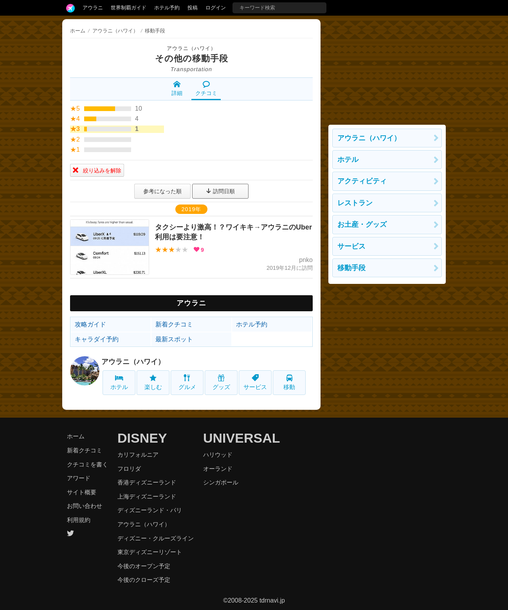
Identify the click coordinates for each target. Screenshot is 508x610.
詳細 (176, 88)
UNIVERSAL (241, 438)
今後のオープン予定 (143, 566)
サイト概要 (81, 492)
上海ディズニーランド (146, 496)
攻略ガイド (90, 324)
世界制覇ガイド (128, 8)
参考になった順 (162, 191)
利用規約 (78, 520)
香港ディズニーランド (146, 482)
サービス (255, 382)
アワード (78, 478)
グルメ (187, 382)
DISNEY (142, 438)
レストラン (355, 203)
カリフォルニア (138, 454)
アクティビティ (362, 181)
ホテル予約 (167, 8)
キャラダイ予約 (97, 339)
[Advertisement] (387, 68)
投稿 (192, 8)
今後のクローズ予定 (143, 579)
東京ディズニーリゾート (149, 552)
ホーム (77, 31)
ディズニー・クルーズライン (155, 538)
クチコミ (206, 88)
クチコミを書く (87, 464)
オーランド (217, 468)
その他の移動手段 (191, 58)
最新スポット (174, 339)
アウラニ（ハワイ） (191, 48)
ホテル (119, 382)
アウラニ (93, 8)
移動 (289, 382)
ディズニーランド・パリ (149, 510)
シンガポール (220, 482)
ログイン (215, 8)
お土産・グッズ (362, 224)
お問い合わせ (84, 505)
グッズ (221, 382)
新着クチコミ (174, 324)
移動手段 (351, 268)
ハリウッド (217, 454)
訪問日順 (220, 191)
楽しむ (153, 382)
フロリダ (129, 468)
